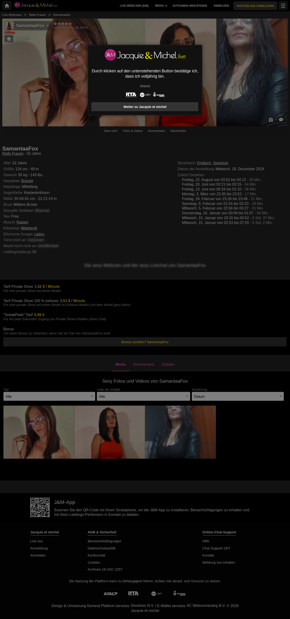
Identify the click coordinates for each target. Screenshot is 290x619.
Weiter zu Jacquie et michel (145, 107)
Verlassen (145, 86)
